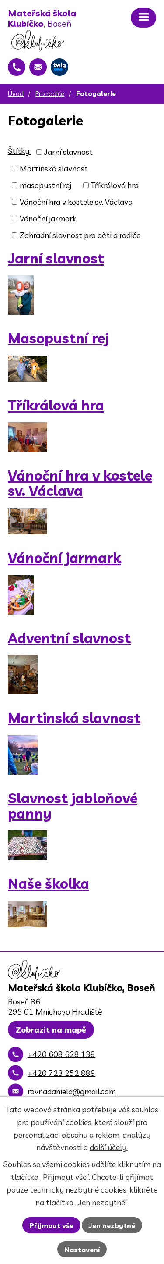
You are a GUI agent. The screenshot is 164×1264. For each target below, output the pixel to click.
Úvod (16, 93)
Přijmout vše (51, 1225)
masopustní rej (45, 185)
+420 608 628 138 (61, 1054)
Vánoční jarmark (48, 219)
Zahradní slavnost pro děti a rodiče (80, 235)
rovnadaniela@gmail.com (72, 1091)
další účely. (109, 1147)
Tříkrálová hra (115, 185)
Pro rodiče (49, 93)
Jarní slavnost (68, 152)
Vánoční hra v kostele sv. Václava (76, 202)
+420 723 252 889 (61, 1073)
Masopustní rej (58, 338)
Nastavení (82, 1249)
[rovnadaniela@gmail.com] (38, 67)
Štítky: (19, 151)
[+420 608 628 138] (16, 67)
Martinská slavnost (54, 169)
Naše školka (48, 883)
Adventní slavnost (69, 638)
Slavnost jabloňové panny (72, 805)
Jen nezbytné (112, 1225)
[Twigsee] (59, 67)
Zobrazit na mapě (51, 1030)
